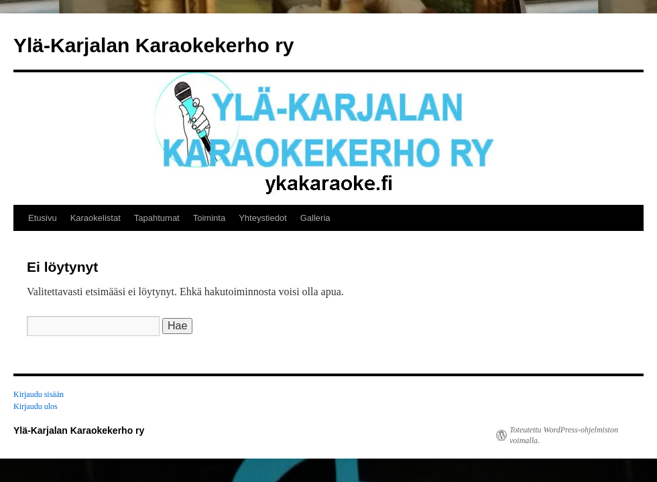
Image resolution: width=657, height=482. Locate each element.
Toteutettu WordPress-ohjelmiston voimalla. (564, 435)
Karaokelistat (95, 218)
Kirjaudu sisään (38, 394)
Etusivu (42, 218)
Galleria (315, 218)
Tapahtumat (157, 218)
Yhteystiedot (263, 218)
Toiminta (209, 218)
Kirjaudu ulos (35, 406)
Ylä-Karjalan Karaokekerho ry (153, 45)
